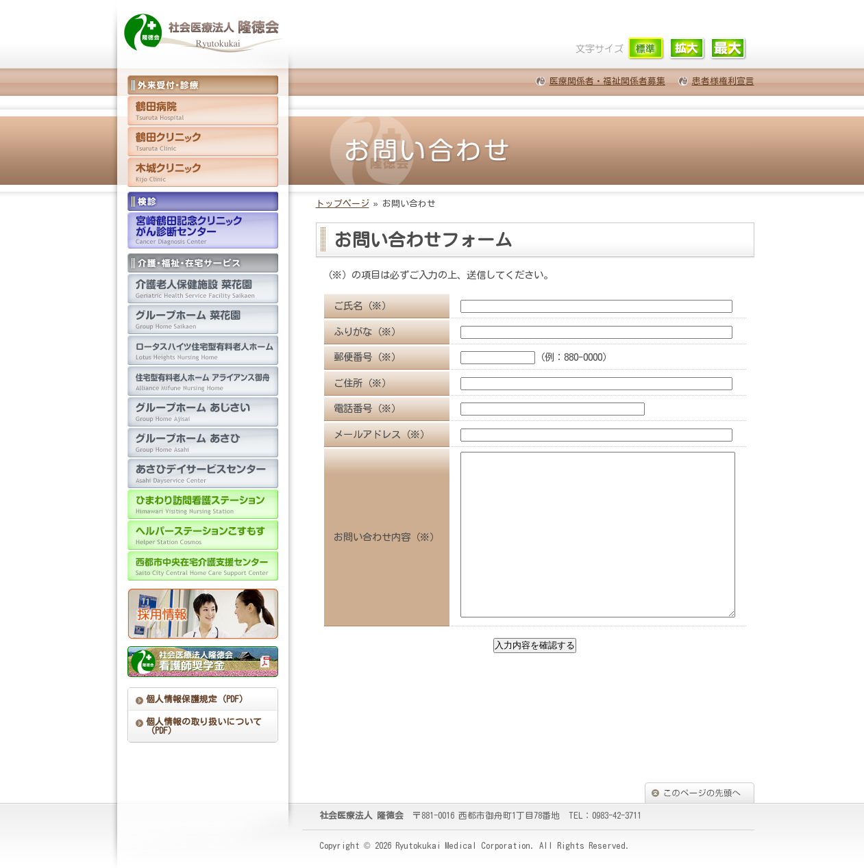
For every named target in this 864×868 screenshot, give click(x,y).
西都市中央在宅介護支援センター (202, 565)
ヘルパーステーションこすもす (202, 535)
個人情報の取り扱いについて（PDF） (204, 726)
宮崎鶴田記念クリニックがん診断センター (202, 230)
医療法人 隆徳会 (206, 34)
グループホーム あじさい (202, 411)
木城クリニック (202, 172)
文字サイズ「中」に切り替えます (687, 49)
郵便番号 (353, 357)
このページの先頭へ (699, 792)
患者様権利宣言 (723, 81)
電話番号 (353, 408)
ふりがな (353, 332)
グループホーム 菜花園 (202, 319)
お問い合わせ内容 (372, 553)
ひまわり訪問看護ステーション (202, 504)
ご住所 (348, 383)
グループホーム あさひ (202, 442)
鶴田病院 (202, 110)
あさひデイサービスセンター (202, 473)
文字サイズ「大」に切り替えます (729, 49)
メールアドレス (367, 434)
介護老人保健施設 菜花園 (202, 288)
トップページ (342, 203)
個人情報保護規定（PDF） (197, 699)
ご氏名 (348, 306)
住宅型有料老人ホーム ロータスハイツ (202, 350)
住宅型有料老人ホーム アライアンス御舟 (202, 381)
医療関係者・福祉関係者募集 (607, 81)
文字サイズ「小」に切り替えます (646, 49)
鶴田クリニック (202, 141)
